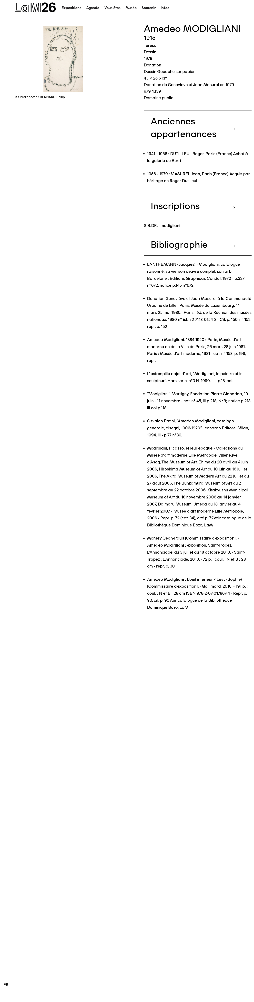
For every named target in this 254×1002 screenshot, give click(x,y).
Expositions (71, 8)
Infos (165, 8)
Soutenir (149, 8)
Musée (131, 8)
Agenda (93, 8)
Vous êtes (112, 8)
